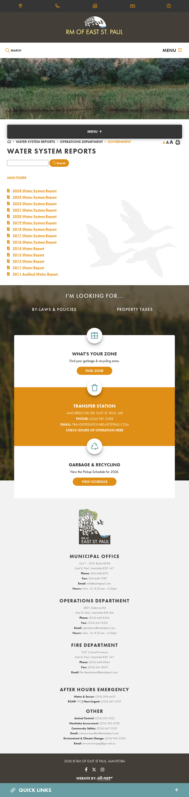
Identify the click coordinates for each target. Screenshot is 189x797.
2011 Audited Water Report (35, 274)
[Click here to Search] (59, 163)
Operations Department (81, 141)
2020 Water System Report (35, 216)
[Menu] (172, 50)
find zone (94, 370)
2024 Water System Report (35, 190)
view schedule (95, 481)
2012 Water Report (28, 261)
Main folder (16, 177)
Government (119, 141)
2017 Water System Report (35, 235)
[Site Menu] (94, 132)
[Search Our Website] (26, 50)
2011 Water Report (28, 267)
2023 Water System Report (35, 197)
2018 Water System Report (35, 229)
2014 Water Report (28, 248)
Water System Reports (35, 141)
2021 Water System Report (35, 210)
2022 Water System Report (35, 203)
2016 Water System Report (35, 242)
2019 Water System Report (35, 222)
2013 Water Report (28, 254)
